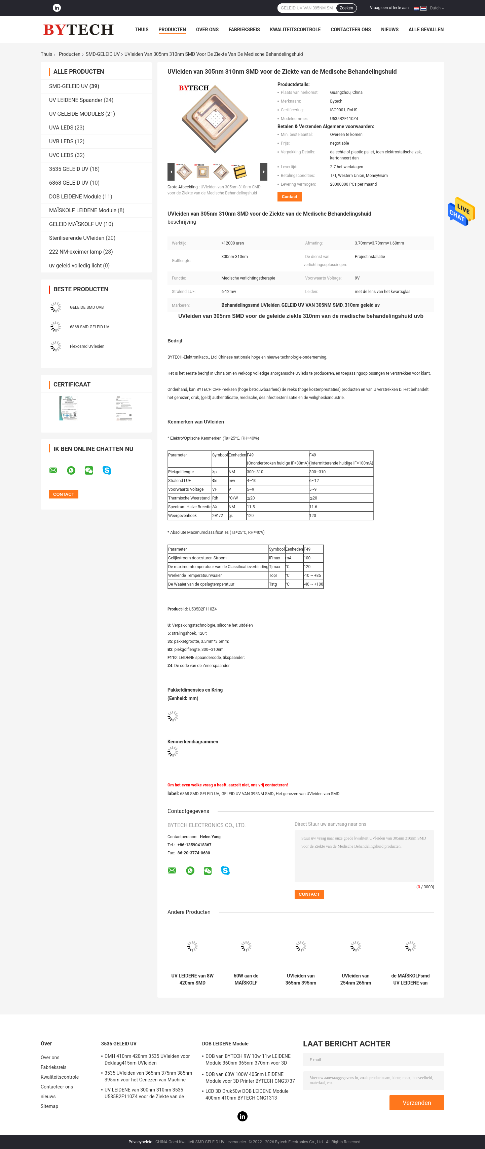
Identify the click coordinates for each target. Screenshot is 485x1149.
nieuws (390, 29)
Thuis (142, 29)
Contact (289, 196)
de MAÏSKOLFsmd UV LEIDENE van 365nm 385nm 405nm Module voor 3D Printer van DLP (410, 979)
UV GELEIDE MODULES (76, 114)
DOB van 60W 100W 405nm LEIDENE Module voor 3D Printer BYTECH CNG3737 (250, 1078)
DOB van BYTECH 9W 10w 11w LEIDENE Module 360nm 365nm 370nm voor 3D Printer (248, 1060)
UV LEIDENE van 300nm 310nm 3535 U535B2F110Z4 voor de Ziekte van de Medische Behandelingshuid (144, 1094)
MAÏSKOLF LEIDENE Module (82, 210)
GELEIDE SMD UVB (87, 307)
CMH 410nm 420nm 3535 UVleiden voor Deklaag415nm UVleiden (147, 1059)
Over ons (207, 29)
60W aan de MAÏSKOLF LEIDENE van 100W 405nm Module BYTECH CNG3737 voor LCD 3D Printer (246, 979)
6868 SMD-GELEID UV (89, 327)
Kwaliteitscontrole (295, 29)
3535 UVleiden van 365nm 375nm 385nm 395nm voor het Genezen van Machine (148, 1076)
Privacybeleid (140, 1142)
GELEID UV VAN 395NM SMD (247, 793)
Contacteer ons (351, 29)
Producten (172, 29)
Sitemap (49, 1106)
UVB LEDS (61, 141)
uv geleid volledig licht (75, 265)
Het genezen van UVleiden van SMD (307, 793)
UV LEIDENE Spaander (75, 100)
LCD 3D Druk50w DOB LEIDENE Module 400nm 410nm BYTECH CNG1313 (247, 1094)
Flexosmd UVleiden (87, 346)
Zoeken (346, 8)
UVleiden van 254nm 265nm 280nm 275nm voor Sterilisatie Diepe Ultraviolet (355, 979)
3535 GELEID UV (68, 169)
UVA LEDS (61, 127)
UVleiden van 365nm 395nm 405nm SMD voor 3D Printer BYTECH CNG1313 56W (301, 979)
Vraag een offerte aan (389, 7)
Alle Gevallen (426, 29)
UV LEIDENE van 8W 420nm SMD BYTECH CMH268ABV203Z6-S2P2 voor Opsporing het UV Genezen (192, 979)
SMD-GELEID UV (103, 54)
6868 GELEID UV (68, 183)
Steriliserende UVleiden (76, 238)
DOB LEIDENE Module (75, 196)
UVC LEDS (61, 155)
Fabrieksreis (244, 29)
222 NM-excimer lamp (75, 252)
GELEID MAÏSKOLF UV (75, 224)
